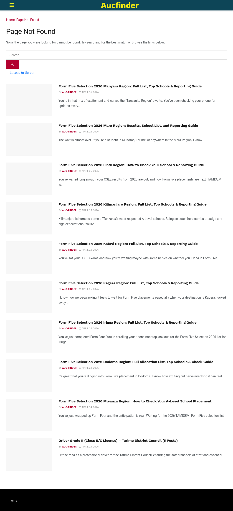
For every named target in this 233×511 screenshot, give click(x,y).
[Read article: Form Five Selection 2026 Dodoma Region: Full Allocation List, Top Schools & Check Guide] (29, 375)
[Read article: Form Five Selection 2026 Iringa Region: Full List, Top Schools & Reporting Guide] (29, 336)
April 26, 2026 (89, 92)
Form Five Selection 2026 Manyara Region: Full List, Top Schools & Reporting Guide (130, 86)
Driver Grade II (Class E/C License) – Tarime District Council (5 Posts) (118, 440)
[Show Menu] (12, 5)
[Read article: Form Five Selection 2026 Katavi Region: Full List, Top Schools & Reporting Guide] (29, 257)
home (13, 500)
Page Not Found (27, 20)
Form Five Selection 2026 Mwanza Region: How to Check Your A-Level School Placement (135, 401)
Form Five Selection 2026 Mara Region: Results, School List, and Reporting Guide (128, 125)
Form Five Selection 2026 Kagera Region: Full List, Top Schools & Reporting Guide (128, 283)
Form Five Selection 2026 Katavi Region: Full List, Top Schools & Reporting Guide (128, 244)
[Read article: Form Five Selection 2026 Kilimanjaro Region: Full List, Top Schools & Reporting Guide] (29, 218)
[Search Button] (12, 64)
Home (10, 20)
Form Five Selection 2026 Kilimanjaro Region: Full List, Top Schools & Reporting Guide (132, 204)
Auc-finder (69, 92)
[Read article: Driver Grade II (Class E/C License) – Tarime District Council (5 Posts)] (29, 454)
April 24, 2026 (89, 328)
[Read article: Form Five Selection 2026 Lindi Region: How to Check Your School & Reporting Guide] (29, 179)
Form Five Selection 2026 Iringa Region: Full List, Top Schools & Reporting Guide (127, 322)
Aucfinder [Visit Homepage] (120, 5)
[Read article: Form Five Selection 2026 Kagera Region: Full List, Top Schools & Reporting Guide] (29, 297)
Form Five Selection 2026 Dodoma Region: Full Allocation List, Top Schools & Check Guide (135, 362)
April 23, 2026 (89, 446)
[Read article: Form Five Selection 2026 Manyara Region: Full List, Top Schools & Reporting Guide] (29, 100)
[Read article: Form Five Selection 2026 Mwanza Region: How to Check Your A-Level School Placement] (29, 415)
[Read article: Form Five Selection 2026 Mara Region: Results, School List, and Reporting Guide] (29, 139)
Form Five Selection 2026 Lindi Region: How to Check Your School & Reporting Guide (131, 165)
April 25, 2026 (89, 210)
